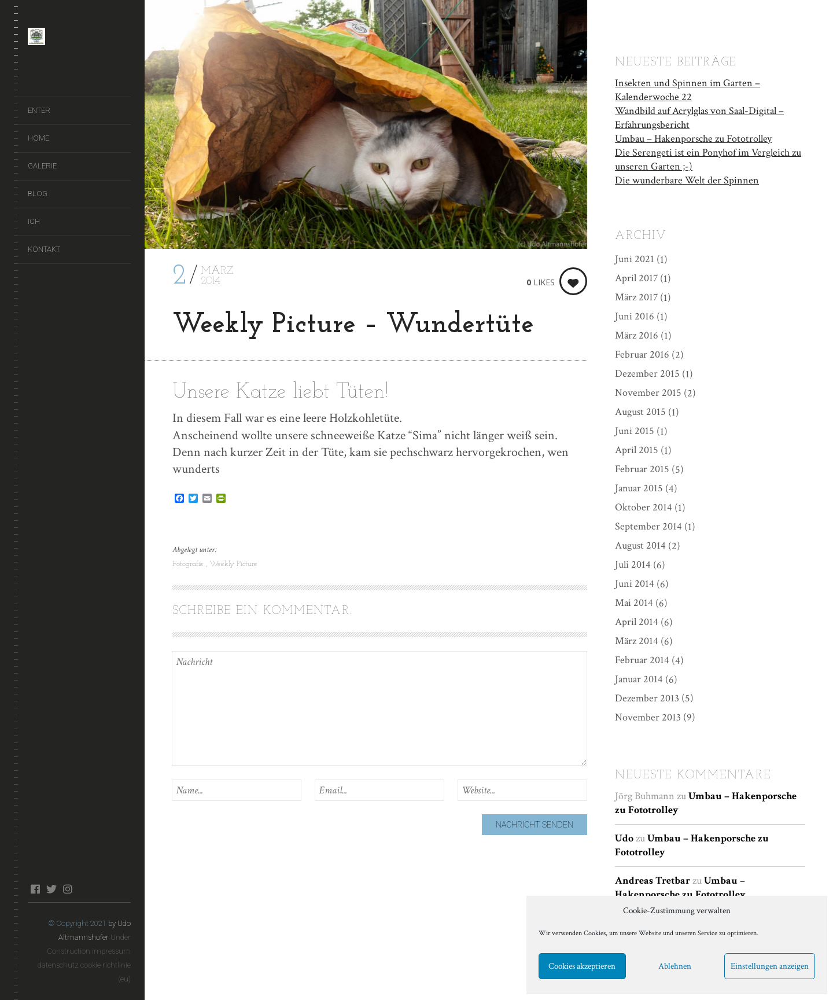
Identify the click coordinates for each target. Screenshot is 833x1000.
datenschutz (58, 965)
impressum (111, 951)
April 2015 (636, 450)
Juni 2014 (634, 583)
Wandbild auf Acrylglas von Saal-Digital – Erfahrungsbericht (699, 117)
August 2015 (640, 411)
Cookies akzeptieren (581, 966)
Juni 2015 (634, 431)
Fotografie (189, 564)
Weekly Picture (233, 564)
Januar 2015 (639, 488)
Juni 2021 (634, 259)
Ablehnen (674, 966)
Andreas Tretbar (652, 880)
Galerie (42, 165)
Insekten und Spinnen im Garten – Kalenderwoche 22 (687, 90)
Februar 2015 (642, 469)
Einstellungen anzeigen (770, 966)
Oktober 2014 (643, 507)
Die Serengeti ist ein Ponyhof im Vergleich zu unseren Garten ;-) (708, 159)
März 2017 (636, 297)
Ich (34, 221)
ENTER (39, 110)
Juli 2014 (633, 564)
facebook (35, 889)
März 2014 (636, 641)
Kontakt (44, 249)
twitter (51, 889)
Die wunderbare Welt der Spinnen (687, 180)
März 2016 (636, 335)
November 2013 (648, 717)
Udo (624, 838)
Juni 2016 (634, 316)
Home (38, 138)
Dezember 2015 (647, 373)
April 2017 (636, 278)
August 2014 (640, 545)
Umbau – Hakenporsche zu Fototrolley (693, 138)
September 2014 (648, 526)
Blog (37, 193)
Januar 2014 (639, 679)
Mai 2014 (634, 602)
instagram (67, 889)
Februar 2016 (642, 354)
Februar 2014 (642, 660)
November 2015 (648, 392)
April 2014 (636, 621)
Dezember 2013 (647, 698)
